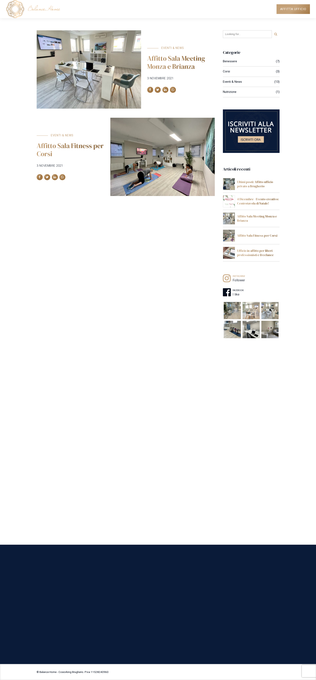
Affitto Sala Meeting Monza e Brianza (176, 62)
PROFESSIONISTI (209, 9)
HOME (138, 9)
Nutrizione (229, 92)
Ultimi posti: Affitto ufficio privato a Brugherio (255, 184)
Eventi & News (172, 48)
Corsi (226, 71)
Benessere (230, 61)
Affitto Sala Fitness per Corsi (70, 149)
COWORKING (160, 9)
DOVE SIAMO (257, 9)
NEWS (235, 9)
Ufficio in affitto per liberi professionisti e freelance (255, 253)
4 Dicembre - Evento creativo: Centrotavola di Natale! (258, 201)
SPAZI (184, 9)
